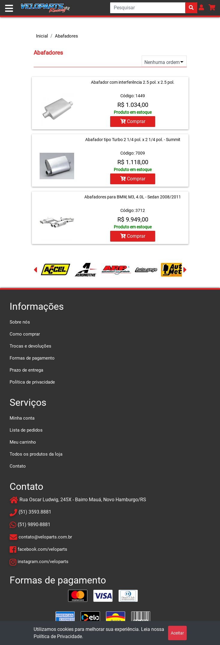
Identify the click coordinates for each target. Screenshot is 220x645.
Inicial (42, 36)
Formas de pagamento (32, 358)
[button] (201, 7)
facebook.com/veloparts (42, 549)
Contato (18, 466)
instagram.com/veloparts (43, 561)
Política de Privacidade (58, 636)
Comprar (132, 121)
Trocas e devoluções (30, 346)
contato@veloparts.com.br (45, 537)
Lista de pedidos (26, 430)
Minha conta (22, 418)
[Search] (153, 7)
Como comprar (25, 334)
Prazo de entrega (26, 370)
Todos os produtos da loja (36, 454)
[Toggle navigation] (9, 8)
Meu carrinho (23, 442)
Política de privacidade (32, 382)
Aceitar (177, 633)
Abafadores (66, 36)
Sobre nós (20, 322)
